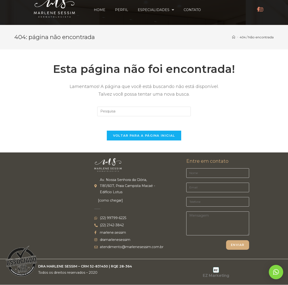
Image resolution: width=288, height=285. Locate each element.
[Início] (233, 37)
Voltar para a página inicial (144, 135)
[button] (276, 272)
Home (99, 10)
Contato (192, 10)
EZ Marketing (216, 275)
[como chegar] (110, 200)
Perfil (121, 10)
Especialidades (156, 10)
